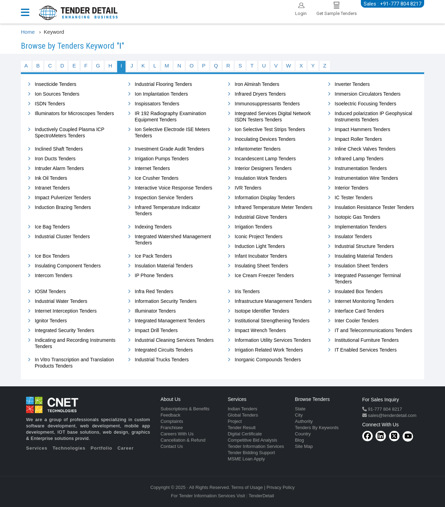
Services (37, 448)
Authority (304, 421)
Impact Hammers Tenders (362, 129)
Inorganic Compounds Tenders (268, 359)
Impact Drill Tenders (156, 330)
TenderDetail (261, 495)
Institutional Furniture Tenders (367, 340)
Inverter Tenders (352, 84)
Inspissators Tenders (157, 103)
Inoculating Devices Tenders (265, 139)
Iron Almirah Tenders (257, 84)
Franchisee (172, 427)
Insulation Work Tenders (261, 178)
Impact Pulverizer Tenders (63, 197)
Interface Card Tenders (359, 311)
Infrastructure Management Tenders (273, 301)
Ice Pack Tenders (153, 256)
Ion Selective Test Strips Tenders (270, 129)
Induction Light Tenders (260, 246)
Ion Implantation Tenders (161, 94)
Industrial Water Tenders (61, 301)
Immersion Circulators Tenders (368, 94)
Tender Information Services (256, 446)
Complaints (172, 421)
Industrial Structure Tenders (364, 246)
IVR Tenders (248, 188)
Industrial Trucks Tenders (162, 359)
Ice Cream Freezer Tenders (264, 275)
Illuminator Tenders (155, 311)
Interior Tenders (352, 188)
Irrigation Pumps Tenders (162, 158)
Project (235, 421)
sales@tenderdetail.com (391, 415)
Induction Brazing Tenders (63, 207)
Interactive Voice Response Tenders (173, 188)
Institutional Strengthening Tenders (272, 320)
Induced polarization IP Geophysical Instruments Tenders (373, 116)
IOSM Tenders (50, 291)
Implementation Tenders (361, 227)
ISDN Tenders (50, 103)
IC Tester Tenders (354, 197)
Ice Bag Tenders (52, 227)
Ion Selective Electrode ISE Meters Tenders (172, 132)
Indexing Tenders (153, 227)
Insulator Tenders (353, 236)
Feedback (170, 415)
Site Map (304, 446)
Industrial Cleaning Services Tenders (174, 340)
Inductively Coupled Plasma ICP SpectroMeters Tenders (69, 132)
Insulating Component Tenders (68, 265)
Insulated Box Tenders (359, 291)
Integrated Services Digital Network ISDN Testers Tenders (273, 116)
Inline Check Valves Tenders (365, 149)
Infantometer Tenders (258, 149)
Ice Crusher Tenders (157, 178)
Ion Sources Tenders (57, 94)
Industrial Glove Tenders (261, 217)
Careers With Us (177, 433)
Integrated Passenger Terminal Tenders (368, 278)
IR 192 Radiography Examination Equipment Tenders (170, 116)
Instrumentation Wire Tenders (366, 178)
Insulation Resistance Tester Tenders (374, 207)
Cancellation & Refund (183, 440)
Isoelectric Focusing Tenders (365, 103)
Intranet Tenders (52, 188)
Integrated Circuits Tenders (164, 350)
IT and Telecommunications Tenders (373, 330)
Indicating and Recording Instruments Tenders (75, 343)
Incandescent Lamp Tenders (265, 158)
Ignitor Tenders (51, 320)
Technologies (69, 448)
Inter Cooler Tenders (357, 320)
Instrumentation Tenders (361, 168)
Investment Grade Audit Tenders (169, 149)
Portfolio (101, 448)
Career (126, 448)
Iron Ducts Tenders (55, 158)
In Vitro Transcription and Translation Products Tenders (74, 363)
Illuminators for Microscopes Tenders (74, 113)
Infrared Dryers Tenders (260, 94)
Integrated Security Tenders (64, 330)
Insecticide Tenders (55, 84)
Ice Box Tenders (52, 256)
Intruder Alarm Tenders (59, 168)
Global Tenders (243, 415)
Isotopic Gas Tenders (357, 217)
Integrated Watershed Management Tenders (173, 240)
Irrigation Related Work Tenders (269, 350)
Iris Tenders (247, 291)
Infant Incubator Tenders (261, 256)
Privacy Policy (281, 487)
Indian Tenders (242, 408)
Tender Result (242, 427)
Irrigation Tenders (253, 227)
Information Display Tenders (265, 197)
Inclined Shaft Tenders (59, 149)
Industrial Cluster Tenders (62, 236)
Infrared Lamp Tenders (359, 158)
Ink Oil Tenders (51, 178)
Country (303, 433)
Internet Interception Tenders (66, 311)
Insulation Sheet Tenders (361, 265)
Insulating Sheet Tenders (261, 265)
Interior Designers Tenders (263, 168)
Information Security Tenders (166, 301)
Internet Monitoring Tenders (364, 301)
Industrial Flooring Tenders (163, 84)
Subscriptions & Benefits (185, 408)
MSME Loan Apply (246, 458)
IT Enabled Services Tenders (366, 350)
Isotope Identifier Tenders (262, 311)
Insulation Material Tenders (164, 265)
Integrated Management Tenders (170, 320)
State (300, 408)
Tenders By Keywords (317, 427)
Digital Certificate (245, 433)
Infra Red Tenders (154, 291)
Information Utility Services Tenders (273, 340)
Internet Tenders (152, 168)
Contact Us (172, 446)
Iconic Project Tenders (258, 236)
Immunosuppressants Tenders (267, 103)
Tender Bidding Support (251, 452)
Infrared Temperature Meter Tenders (274, 207)
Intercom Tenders (53, 275)
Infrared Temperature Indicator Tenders (167, 210)
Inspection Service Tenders (164, 197)
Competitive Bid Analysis (252, 440)
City (298, 415)
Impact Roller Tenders (358, 139)
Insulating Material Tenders (364, 256)
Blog (299, 440)
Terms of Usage (247, 487)
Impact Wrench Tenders (260, 330)
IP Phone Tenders (154, 275)
